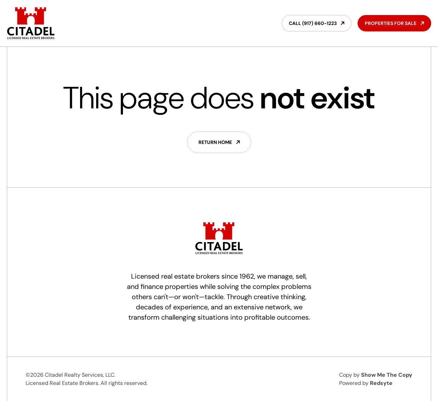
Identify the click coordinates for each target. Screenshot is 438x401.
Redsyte (381, 383)
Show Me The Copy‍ (386, 374)
